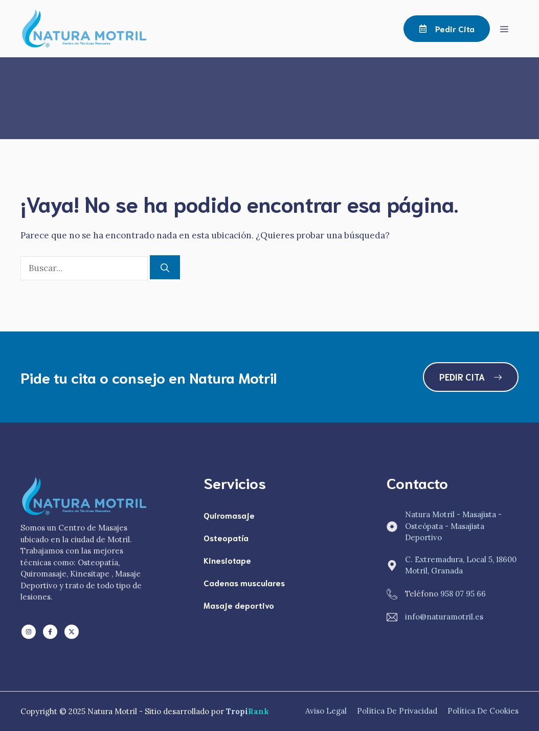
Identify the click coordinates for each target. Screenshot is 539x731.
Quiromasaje (229, 515)
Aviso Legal (326, 711)
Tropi (247, 711)
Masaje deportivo (239, 605)
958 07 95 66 (463, 594)
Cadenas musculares (244, 582)
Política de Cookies (483, 711)
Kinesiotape (227, 560)
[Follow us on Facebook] (50, 632)
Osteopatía (226, 537)
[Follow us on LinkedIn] (28, 632)
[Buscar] (165, 267)
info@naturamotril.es (444, 617)
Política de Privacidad (397, 711)
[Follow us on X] (71, 632)
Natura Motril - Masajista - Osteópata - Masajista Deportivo (453, 526)
